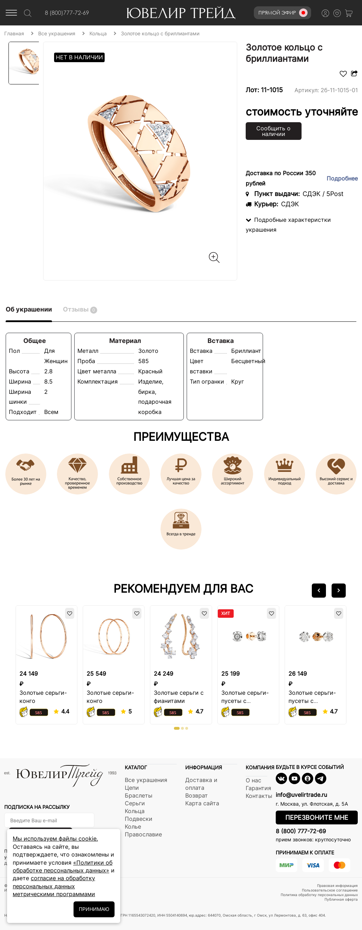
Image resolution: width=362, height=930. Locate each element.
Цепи (132, 787)
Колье (133, 826)
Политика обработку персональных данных (319, 895)
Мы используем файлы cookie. (55, 838)
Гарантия (258, 788)
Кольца (135, 811)
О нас (253, 780)
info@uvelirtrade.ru (301, 794)
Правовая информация (337, 885)
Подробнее (342, 178)
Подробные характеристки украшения (288, 224)
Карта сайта (202, 803)
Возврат (196, 795)
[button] (319, 591)
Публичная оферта (341, 899)
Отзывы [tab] (80, 310)
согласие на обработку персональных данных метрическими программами (54, 886)
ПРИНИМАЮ (94, 909)
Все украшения (146, 779)
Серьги (135, 803)
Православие (143, 834)
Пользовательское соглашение (330, 890)
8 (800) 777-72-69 (301, 831)
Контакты (259, 795)
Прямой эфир (283, 12)
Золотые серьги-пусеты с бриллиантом (245, 700)
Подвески (138, 818)
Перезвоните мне (316, 817)
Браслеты (138, 795)
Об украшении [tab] (29, 309)
